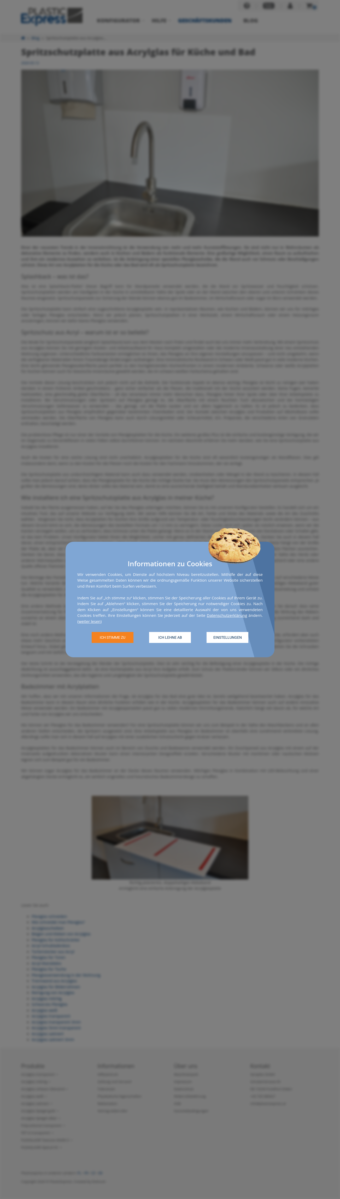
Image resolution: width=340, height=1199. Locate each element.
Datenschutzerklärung (227, 615)
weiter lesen (89, 621)
